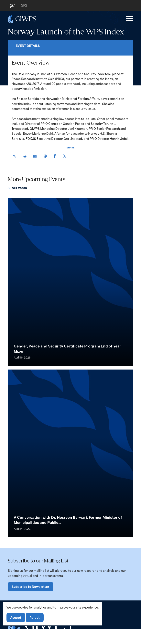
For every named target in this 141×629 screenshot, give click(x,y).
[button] (129, 18)
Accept (15, 617)
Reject (34, 617)
